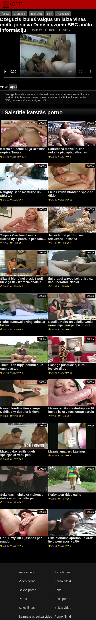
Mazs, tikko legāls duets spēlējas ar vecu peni (18, 453)
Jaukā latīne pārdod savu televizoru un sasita (67, 237)
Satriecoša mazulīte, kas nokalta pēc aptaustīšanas (67, 150)
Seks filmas (26, 607)
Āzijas (5, 13)
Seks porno (62, 599)
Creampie (20, 13)
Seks (57, 590)
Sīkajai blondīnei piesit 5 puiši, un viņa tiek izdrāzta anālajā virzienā (22, 282)
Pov (49, 13)
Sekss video (62, 607)
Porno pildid (62, 581)
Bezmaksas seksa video (35, 616)
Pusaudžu (63, 13)
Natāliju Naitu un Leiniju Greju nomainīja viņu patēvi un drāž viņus (70, 325)
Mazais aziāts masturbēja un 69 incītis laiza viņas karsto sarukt (71, 410)
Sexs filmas (62, 572)
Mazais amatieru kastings (67, 451)
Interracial (36, 13)
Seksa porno (27, 590)
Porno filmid (62, 616)
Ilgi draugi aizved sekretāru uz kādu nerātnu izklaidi (70, 280)
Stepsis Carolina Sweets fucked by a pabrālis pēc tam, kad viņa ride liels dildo (22, 238)
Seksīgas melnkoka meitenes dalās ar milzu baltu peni (21, 496)
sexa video (26, 572)
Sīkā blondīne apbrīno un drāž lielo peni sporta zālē (70, 539)
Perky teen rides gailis (64, 494)
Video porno (27, 581)
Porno (23, 599)
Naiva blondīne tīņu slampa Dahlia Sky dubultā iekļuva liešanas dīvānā (20, 412)
